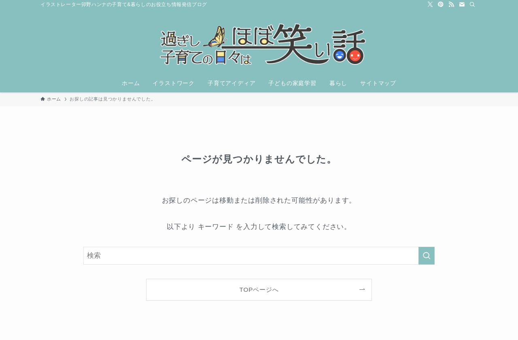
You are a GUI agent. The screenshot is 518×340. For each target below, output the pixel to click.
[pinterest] (440, 4)
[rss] (451, 4)
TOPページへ (259, 289)
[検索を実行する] (426, 256)
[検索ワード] (259, 256)
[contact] (461, 4)
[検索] (472, 4)
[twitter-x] (430, 4)
